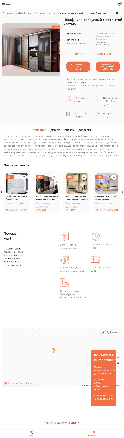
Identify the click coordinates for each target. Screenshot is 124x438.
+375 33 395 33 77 (103, 398)
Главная (7, 13)
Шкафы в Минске (23, 13)
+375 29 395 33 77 (103, 402)
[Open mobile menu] (7, 4)
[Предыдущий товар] (113, 13)
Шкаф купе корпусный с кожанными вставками (77, 199)
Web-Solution (72, 425)
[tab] (39, 130)
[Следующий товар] (119, 13)
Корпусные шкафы (45, 13)
